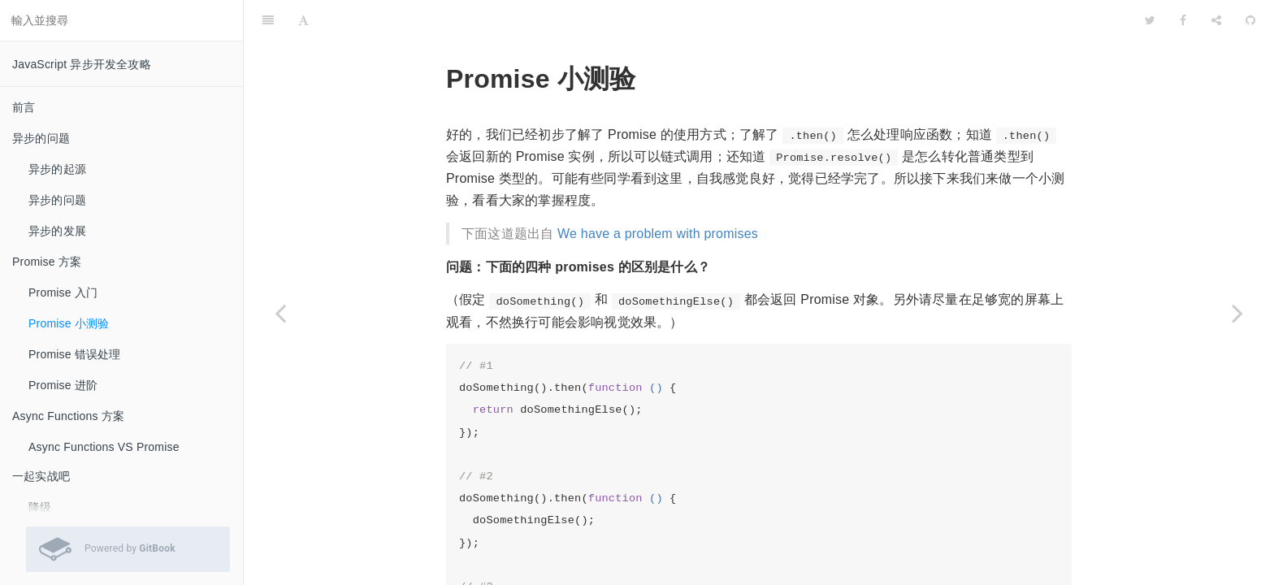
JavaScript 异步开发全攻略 (81, 64)
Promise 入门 (63, 292)
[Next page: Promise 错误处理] (1237, 313)
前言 (23, 107)
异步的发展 (57, 230)
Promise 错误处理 (74, 354)
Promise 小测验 (68, 323)
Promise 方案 (46, 261)
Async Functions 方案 (68, 416)
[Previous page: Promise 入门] (280, 313)
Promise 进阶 (63, 385)
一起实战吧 (41, 476)
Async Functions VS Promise (104, 446)
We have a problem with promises (657, 193)
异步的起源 (57, 169)
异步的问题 (41, 138)
